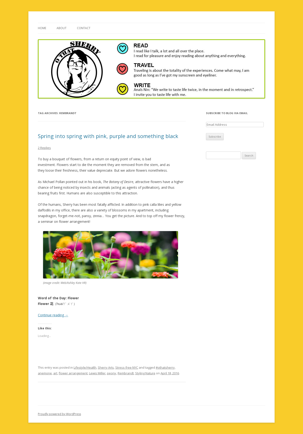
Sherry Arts (106, 367)
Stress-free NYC (126, 367)
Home (42, 28)
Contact (83, 28)
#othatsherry (165, 367)
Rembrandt (126, 373)
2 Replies (44, 148)
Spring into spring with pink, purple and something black (108, 135)
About (62, 28)
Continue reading (53, 315)
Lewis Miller (97, 373)
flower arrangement (73, 373)
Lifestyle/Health (85, 367)
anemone (45, 373)
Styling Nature (145, 373)
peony (111, 373)
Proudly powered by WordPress (59, 414)
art (55, 373)
